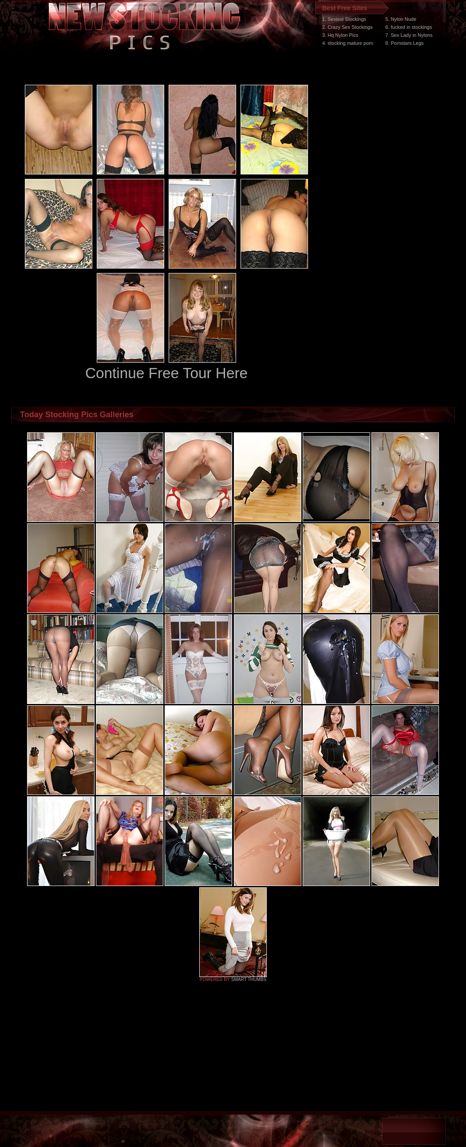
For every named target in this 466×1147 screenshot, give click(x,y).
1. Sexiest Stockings (344, 19)
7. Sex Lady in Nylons (408, 35)
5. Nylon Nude (400, 19)
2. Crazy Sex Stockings (347, 27)
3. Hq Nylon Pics (340, 35)
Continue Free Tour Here (166, 373)
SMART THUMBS (248, 979)
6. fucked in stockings (408, 27)
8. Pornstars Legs (404, 43)
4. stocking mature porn (347, 43)
